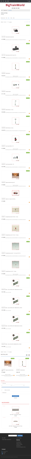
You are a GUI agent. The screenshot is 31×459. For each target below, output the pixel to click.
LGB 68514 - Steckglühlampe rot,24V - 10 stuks (9, 271)
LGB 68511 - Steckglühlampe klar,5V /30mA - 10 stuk (10, 216)
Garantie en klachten (19, 443)
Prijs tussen (4, 383)
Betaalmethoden (18, 445)
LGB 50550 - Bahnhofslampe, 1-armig (7, 109)
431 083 (15, 8)
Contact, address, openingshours (6, 439)
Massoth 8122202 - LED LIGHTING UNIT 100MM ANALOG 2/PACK (12, 289)
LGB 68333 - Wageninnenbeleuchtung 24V (8, 182)
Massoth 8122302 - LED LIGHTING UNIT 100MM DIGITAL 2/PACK (12, 307)
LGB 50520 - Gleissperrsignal (6, 91)
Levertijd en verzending (19, 444)
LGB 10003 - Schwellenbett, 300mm (15, 414)
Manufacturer (4, 392)
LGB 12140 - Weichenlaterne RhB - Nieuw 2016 (9, 55)
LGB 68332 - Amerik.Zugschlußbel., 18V (8, 164)
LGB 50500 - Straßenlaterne (6, 73)
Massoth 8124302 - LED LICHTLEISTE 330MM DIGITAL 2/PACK (11, 344)
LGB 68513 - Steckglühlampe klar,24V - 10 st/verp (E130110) (11, 253)
